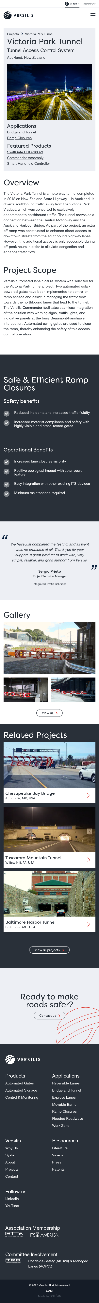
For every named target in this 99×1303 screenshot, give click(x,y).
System (11, 1155)
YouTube (12, 1205)
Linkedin (12, 1198)
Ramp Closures (19, 138)
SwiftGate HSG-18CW (25, 152)
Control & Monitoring (21, 1097)
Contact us (47, 1015)
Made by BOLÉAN (49, 1296)
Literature (60, 1148)
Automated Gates (19, 1083)
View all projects (47, 950)
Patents (58, 1169)
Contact (11, 1176)
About (10, 1162)
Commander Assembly (25, 157)
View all (48, 713)
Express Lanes (64, 1097)
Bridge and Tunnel (21, 132)
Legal (49, 1290)
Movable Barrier (65, 1104)
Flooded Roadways (67, 1118)
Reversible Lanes (66, 1083)
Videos (57, 1155)
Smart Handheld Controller (28, 163)
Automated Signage (21, 1090)
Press (56, 1162)
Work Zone (60, 1125)
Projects (13, 34)
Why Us (11, 1148)
